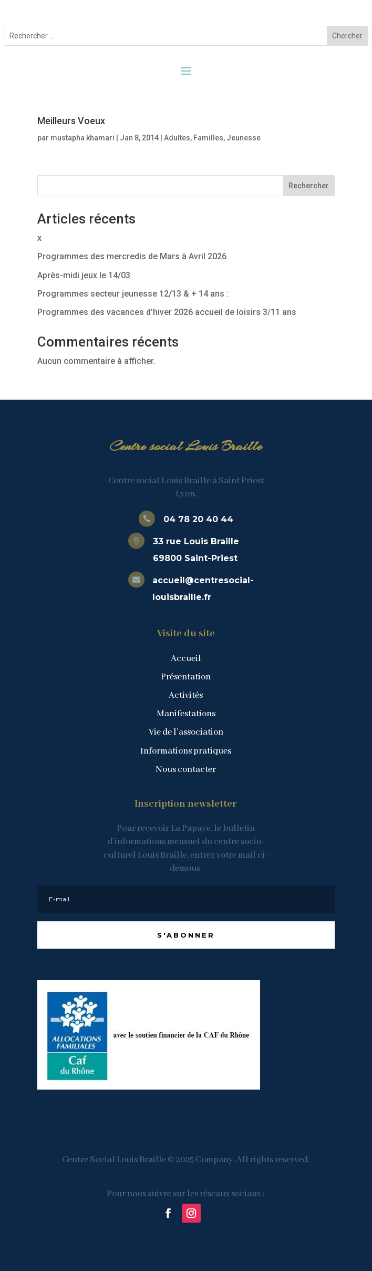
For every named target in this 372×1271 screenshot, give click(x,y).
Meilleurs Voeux (71, 120)
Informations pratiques (185, 751)
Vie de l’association (186, 732)
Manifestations (186, 713)
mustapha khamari (82, 138)
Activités (186, 695)
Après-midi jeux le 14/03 (83, 275)
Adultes (177, 138)
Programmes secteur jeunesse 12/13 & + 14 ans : (133, 294)
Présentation (186, 677)
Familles (208, 138)
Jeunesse (243, 138)
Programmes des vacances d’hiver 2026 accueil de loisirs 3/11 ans (166, 312)
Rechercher (308, 185)
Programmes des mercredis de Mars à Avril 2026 (131, 256)
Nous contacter (186, 769)
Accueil (186, 658)
